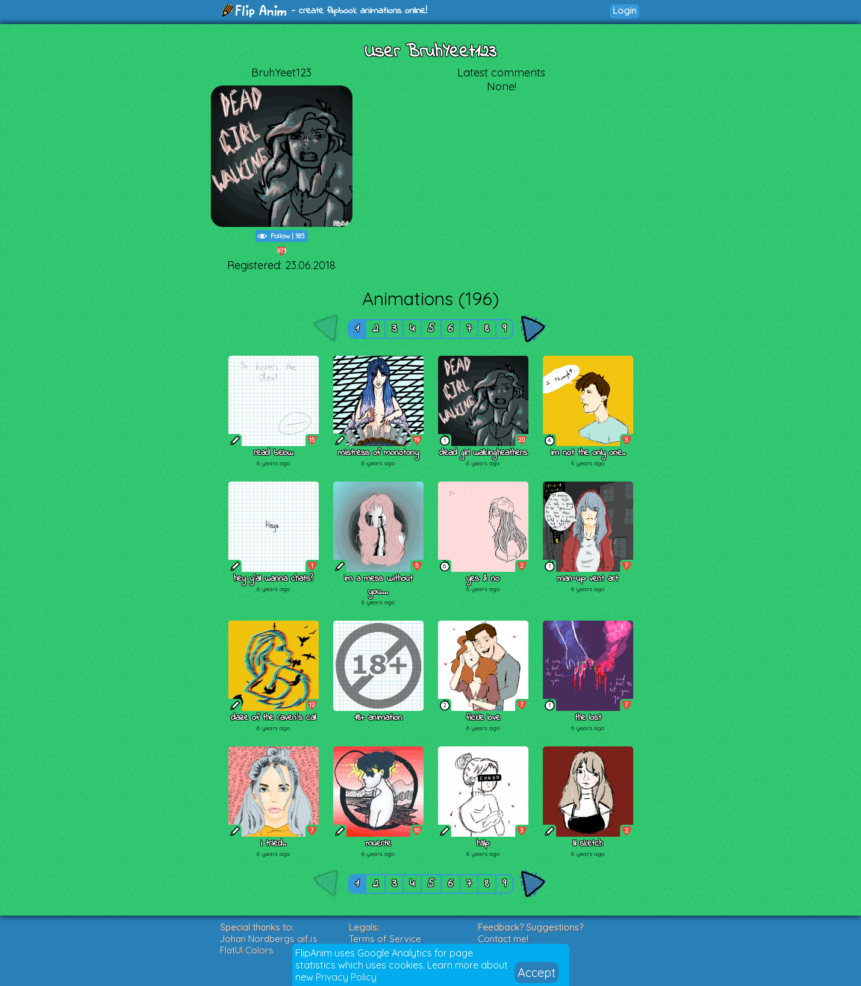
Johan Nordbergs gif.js (269, 938)
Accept (537, 972)
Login (624, 10)
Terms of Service (385, 938)
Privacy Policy (346, 977)
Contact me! (503, 938)
